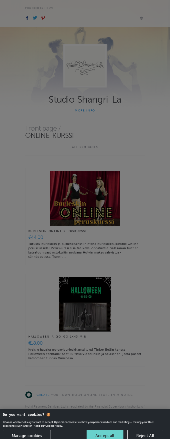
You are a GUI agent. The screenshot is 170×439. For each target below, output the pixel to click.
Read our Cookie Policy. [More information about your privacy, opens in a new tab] (48, 428)
